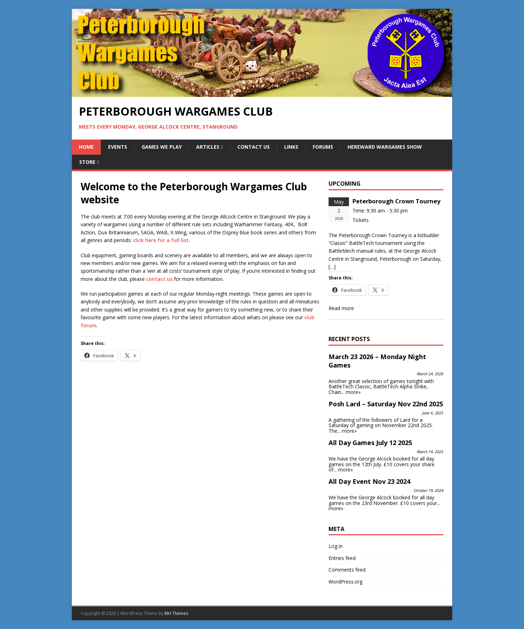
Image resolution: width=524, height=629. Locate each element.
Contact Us (253, 146)
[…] (332, 266)
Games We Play (162, 146)
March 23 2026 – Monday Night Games (377, 360)
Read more (341, 308)
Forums (323, 146)
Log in (336, 546)
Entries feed (342, 558)
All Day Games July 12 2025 (370, 442)
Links (291, 146)
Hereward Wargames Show (385, 146)
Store (87, 162)
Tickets (361, 220)
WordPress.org (345, 581)
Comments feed (347, 569)
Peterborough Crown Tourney (397, 201)
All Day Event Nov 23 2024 (369, 481)
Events (117, 146)
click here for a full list (161, 240)
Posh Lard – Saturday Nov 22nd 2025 (386, 404)
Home (86, 146)
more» (353, 392)
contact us (159, 279)
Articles (207, 146)
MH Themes (176, 613)
